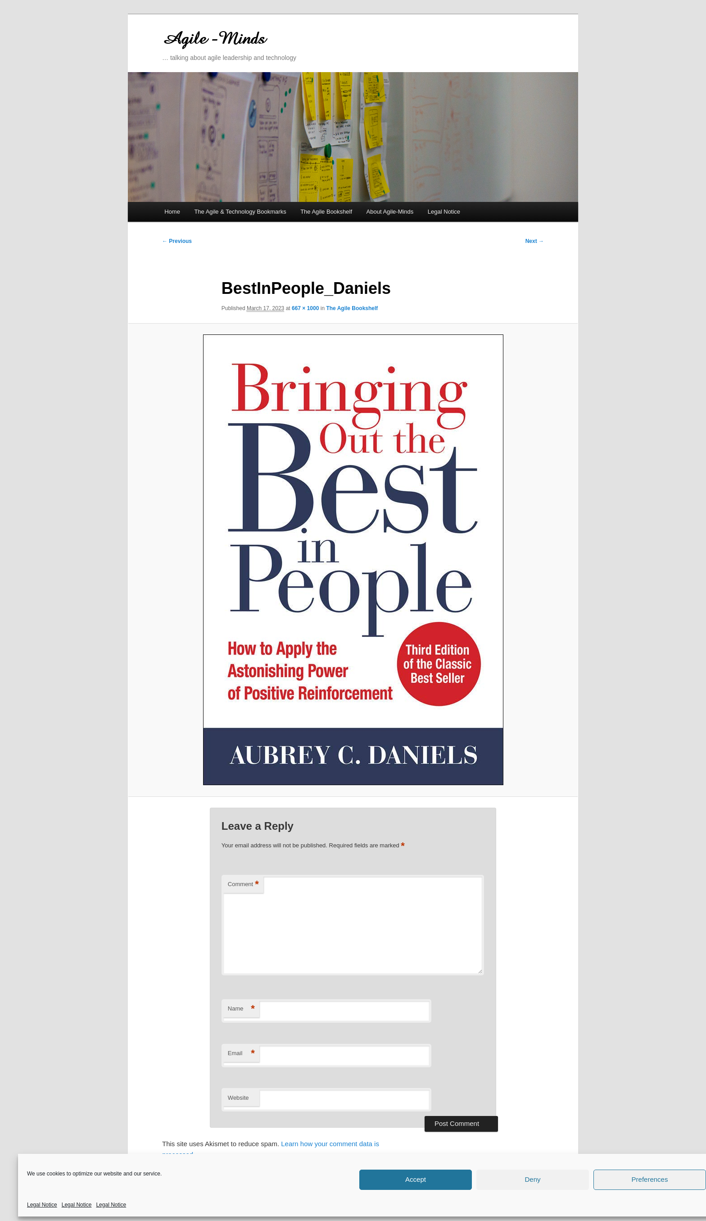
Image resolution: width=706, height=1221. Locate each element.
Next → (534, 241)
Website (238, 1097)
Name (241, 1008)
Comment (243, 884)
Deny (532, 1179)
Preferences (650, 1179)
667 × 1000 (305, 308)
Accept (415, 1179)
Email (241, 1053)
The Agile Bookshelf (326, 211)
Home (172, 211)
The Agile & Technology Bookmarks (240, 211)
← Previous (177, 241)
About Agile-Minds (390, 211)
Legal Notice (42, 1205)
